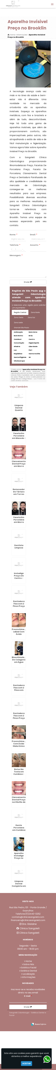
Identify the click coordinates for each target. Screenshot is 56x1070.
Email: (33, 234)
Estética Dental (29, 970)
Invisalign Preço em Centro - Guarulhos (18, 577)
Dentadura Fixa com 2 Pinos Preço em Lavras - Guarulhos (19, 606)
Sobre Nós (28, 964)
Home (29, 961)
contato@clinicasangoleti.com (28, 917)
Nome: (13, 234)
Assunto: (35, 245)
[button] (52, 4)
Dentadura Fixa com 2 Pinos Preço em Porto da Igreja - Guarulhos (18, 719)
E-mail (28, 996)
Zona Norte (35, 312)
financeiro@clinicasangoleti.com (28, 920)
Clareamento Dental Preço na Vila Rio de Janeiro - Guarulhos (19, 802)
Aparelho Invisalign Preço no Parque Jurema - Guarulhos (18, 859)
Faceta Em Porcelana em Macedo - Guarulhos (19, 437)
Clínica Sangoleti (28, 928)
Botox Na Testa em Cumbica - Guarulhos (18, 773)
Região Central (20, 312)
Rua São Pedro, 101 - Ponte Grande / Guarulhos (28, 909)
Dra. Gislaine (28, 924)
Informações (28, 977)
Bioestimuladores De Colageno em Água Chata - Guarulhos (21, 662)
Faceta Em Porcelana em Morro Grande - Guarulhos (18, 522)
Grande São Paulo (21, 327)
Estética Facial (28, 967)
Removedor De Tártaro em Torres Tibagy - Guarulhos (19, 494)
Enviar (28, 282)
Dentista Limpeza (18, 546)
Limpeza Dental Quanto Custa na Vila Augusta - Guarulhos (18, 411)
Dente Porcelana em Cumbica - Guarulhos (18, 829)
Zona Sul (31, 317)
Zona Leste (18, 322)
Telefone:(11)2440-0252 (28, 913)
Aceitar (26, 1063)
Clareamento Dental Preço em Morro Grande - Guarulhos (19, 466)
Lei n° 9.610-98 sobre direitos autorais (28, 380)
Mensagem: (16, 255)
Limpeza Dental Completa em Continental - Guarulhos (19, 886)
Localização (29, 973)
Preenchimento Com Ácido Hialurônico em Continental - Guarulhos (20, 747)
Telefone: (15, 245)
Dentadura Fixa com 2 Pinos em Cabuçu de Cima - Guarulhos (19, 691)
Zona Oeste (18, 317)
